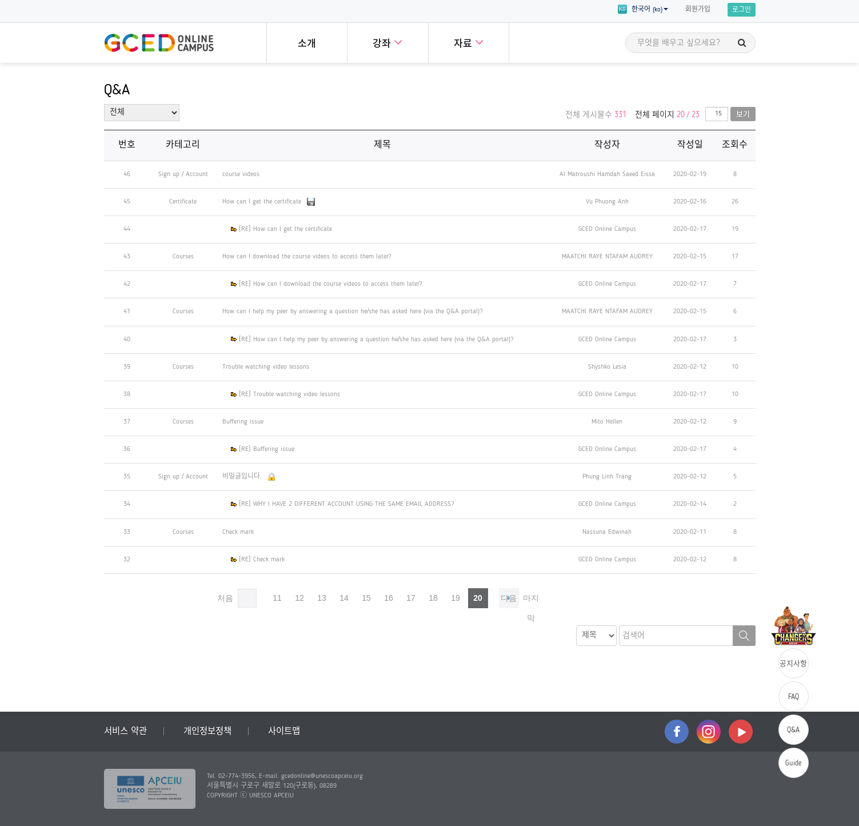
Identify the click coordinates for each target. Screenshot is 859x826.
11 (277, 597)
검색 (744, 635)
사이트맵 (284, 731)
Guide (793, 763)
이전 (247, 598)
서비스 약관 (125, 731)
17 (410, 597)
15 (366, 597)
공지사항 (793, 664)
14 (344, 597)
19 (455, 597)
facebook (677, 732)
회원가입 (697, 9)
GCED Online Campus (159, 43)
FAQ (793, 697)
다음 (509, 597)
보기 (743, 114)
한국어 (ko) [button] (643, 9)
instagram (709, 732)
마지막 (531, 600)
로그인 (741, 10)
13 (321, 597)
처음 (225, 597)
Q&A (793, 730)
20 (477, 597)
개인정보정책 (207, 731)
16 (388, 597)
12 (299, 597)
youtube (741, 732)
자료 (469, 42)
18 (433, 597)
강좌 (387, 42)
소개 (307, 44)
